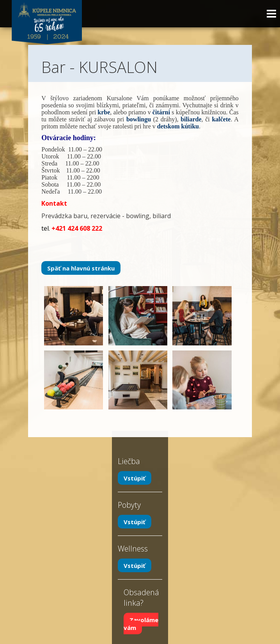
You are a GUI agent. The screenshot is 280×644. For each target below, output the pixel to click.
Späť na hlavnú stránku (81, 268)
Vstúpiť (134, 478)
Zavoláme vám (141, 624)
